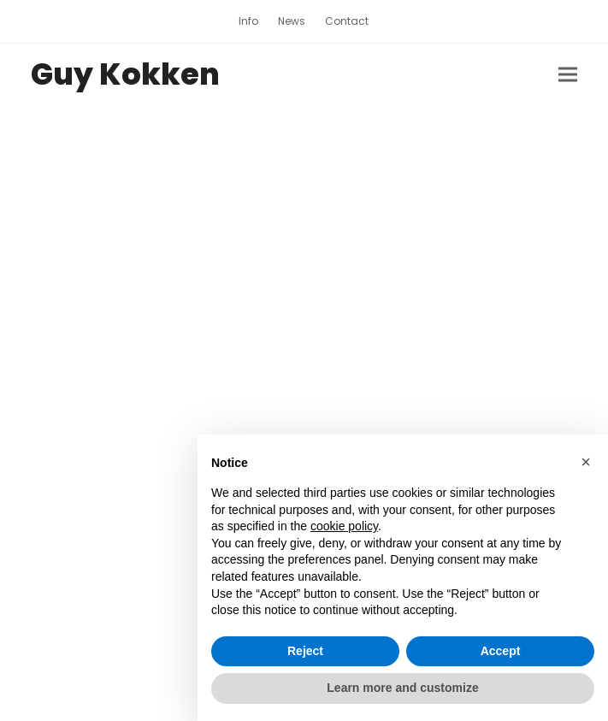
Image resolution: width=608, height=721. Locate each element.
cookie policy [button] (344, 526)
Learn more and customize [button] (402, 687)
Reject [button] (305, 651)
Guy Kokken (125, 74)
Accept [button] (501, 651)
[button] (567, 75)
